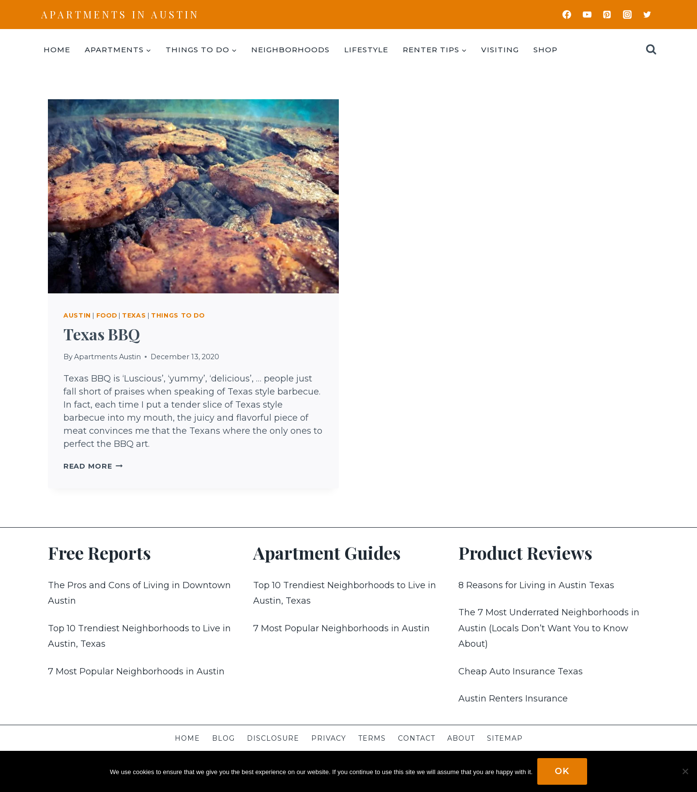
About (461, 738)
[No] (685, 772)
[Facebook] (567, 14)
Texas (134, 315)
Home (57, 49)
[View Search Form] (651, 50)
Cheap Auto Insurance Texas (520, 671)
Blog (223, 738)
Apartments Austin (107, 356)
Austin (77, 315)
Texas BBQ (101, 333)
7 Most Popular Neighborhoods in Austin (136, 671)
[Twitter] (647, 14)
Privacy (328, 738)
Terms (372, 738)
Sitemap (505, 738)
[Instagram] (627, 14)
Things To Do (178, 315)
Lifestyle (366, 49)
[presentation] (193, 196)
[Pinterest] (607, 14)
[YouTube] (587, 14)
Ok (562, 771)
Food (106, 315)
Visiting (500, 49)
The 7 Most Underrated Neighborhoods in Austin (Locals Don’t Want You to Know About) (548, 628)
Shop (545, 49)
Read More (92, 466)
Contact (416, 738)
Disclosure (273, 738)
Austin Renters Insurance (513, 698)
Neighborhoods (290, 49)
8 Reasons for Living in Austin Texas (536, 585)
